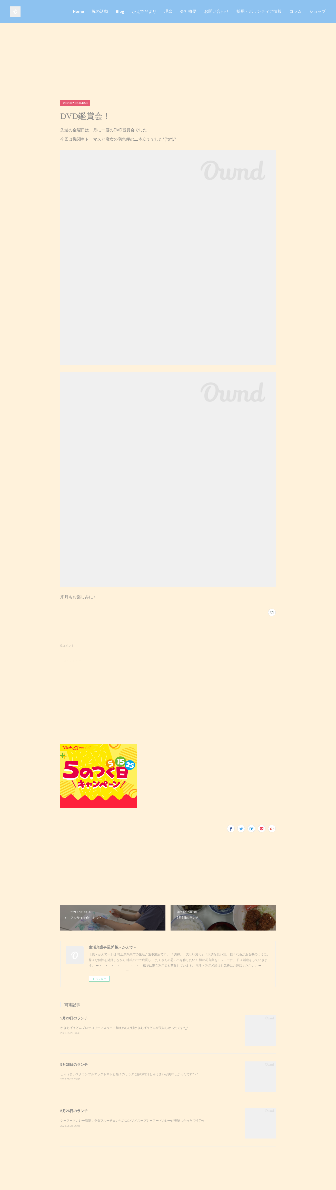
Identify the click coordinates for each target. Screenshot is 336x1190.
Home (78, 11)
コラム (295, 11)
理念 (168, 11)
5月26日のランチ (74, 1111)
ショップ (317, 11)
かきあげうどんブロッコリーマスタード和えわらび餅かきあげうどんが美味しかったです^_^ (124, 1028)
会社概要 (188, 11)
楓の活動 (100, 11)
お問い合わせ (216, 11)
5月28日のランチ (74, 1064)
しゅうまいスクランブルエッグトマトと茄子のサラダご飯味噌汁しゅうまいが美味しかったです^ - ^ (129, 1074)
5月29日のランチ (74, 1018)
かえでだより (144, 11)
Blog (120, 11)
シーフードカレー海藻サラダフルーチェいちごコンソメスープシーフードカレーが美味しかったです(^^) (132, 1120)
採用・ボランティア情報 (259, 11)
